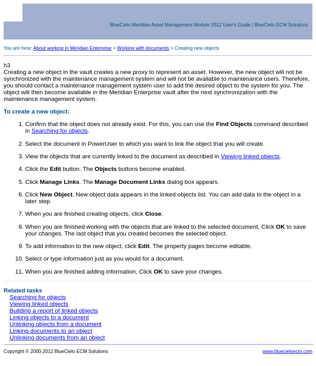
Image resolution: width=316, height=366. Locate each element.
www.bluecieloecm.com (287, 351)
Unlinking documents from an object (57, 337)
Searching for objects (59, 130)
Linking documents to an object (50, 330)
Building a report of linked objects (53, 310)
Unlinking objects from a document (55, 324)
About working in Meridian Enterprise (72, 48)
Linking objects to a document (49, 317)
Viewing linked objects (250, 156)
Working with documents (143, 48)
